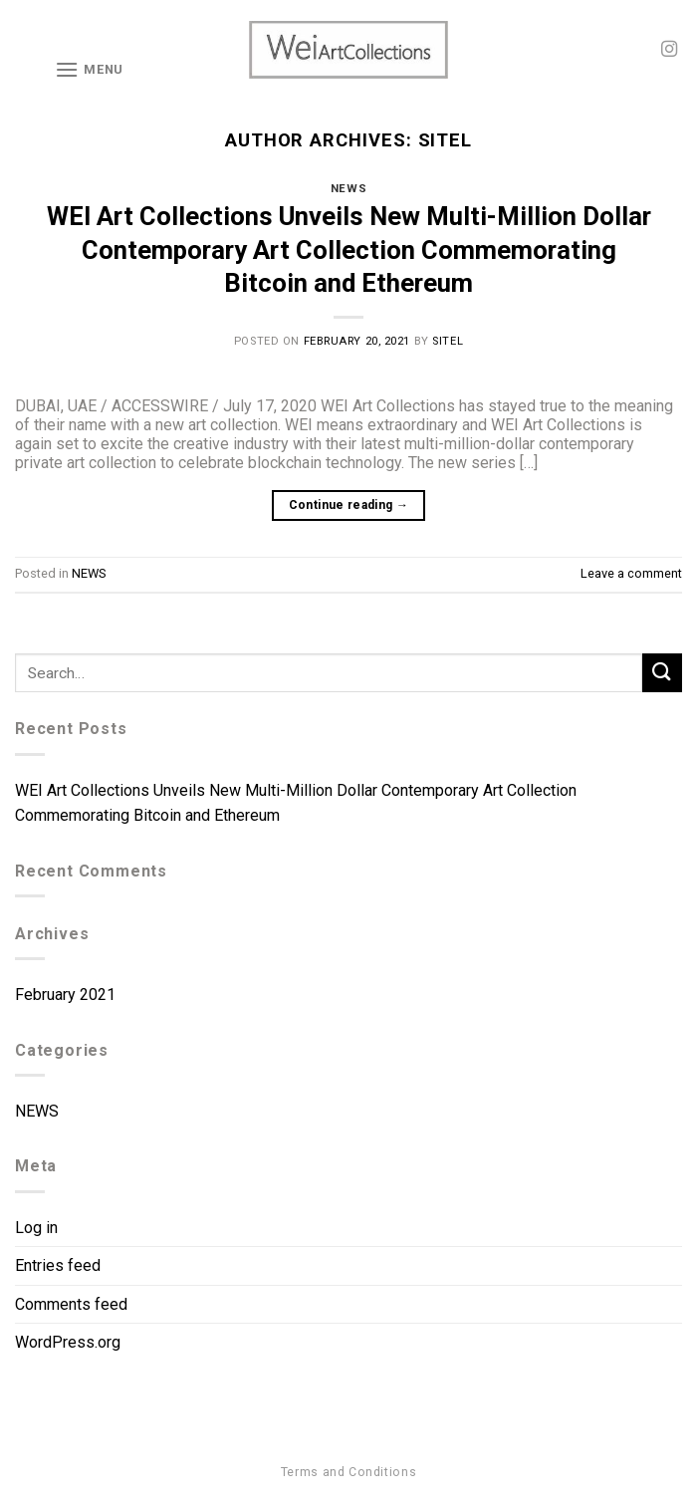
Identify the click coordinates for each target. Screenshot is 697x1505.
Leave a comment (631, 573)
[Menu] (89, 69)
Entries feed (58, 1265)
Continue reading (349, 505)
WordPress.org (67, 1342)
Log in (36, 1227)
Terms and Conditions (348, 1472)
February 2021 (65, 994)
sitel (445, 139)
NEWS (348, 188)
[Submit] (662, 672)
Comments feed (71, 1304)
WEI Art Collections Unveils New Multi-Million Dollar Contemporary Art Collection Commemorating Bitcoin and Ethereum (349, 249)
